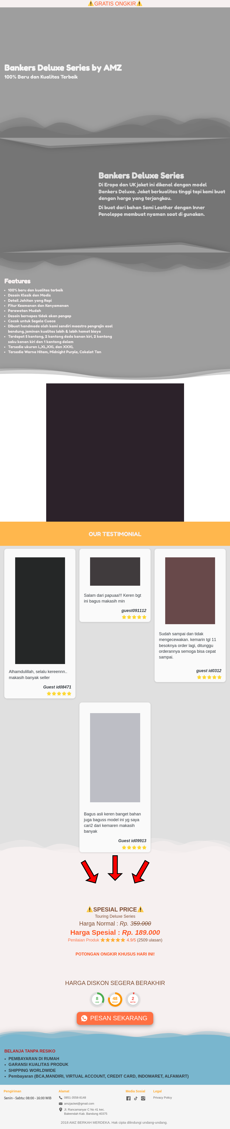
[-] (128, 1099)
